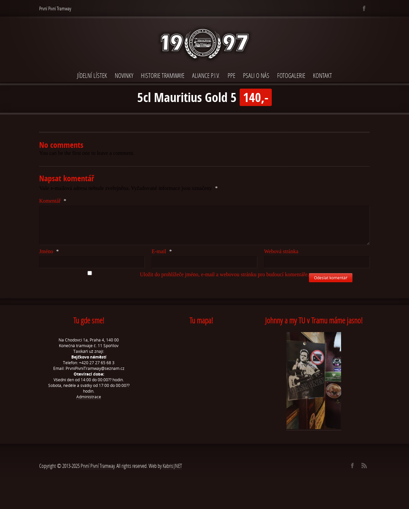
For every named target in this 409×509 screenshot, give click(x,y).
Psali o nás (256, 75)
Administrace (88, 397)
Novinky (124, 75)
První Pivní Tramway (97, 465)
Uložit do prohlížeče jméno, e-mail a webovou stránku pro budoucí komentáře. (224, 274)
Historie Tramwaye (162, 75)
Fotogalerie (291, 75)
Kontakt (322, 75)
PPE (231, 75)
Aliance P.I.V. (206, 75)
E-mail (162, 251)
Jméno (49, 251)
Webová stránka (281, 251)
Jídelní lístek (92, 75)
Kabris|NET (172, 465)
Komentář (52, 201)
